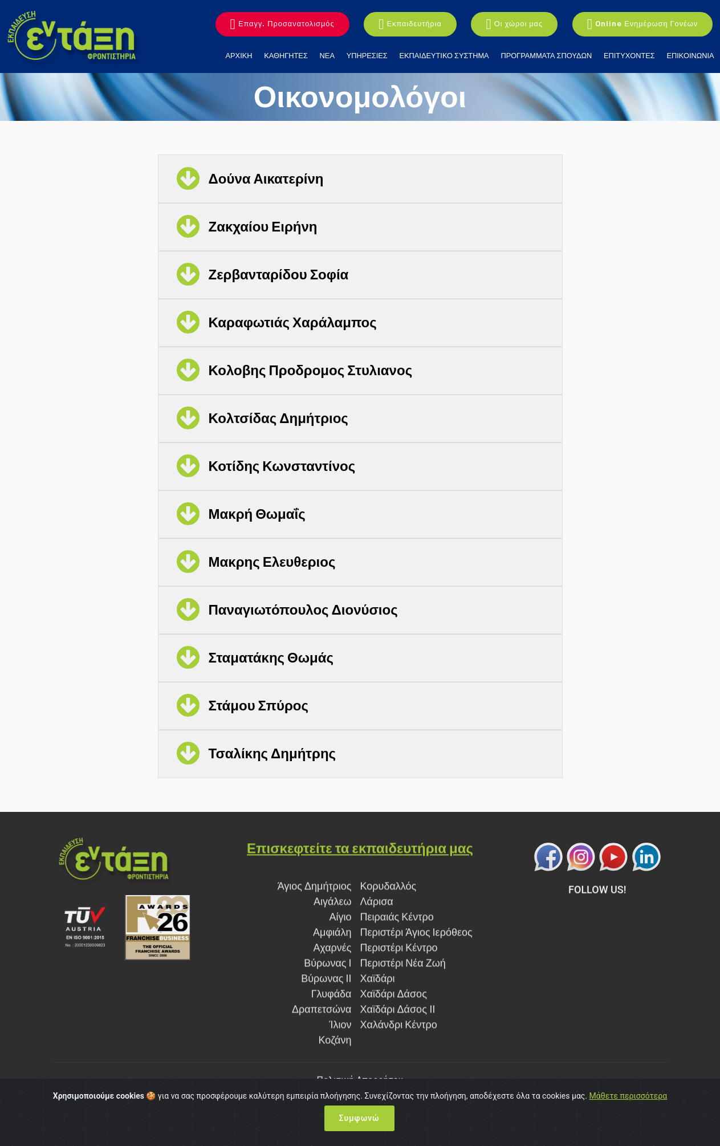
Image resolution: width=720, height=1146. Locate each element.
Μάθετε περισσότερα (628, 1095)
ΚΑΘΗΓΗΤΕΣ (286, 55)
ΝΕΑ (327, 55)
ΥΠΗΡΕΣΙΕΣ (367, 55)
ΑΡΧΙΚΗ (239, 55)
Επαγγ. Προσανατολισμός (282, 24)
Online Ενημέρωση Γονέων (642, 24)
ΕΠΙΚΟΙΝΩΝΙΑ (690, 55)
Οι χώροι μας (514, 24)
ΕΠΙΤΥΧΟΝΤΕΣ (629, 55)
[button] (360, 179)
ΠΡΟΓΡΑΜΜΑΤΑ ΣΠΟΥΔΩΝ (546, 55)
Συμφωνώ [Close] (359, 1118)
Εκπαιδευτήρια (410, 24)
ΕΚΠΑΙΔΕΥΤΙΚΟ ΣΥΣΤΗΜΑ (444, 55)
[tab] (360, 179)
